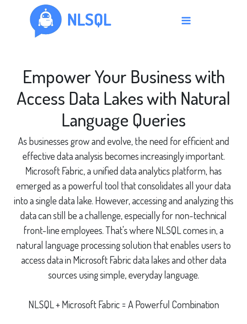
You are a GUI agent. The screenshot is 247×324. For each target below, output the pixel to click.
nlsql (89, 19)
